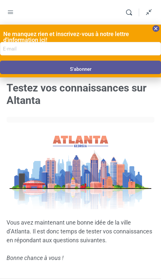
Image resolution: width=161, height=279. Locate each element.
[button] (156, 28)
